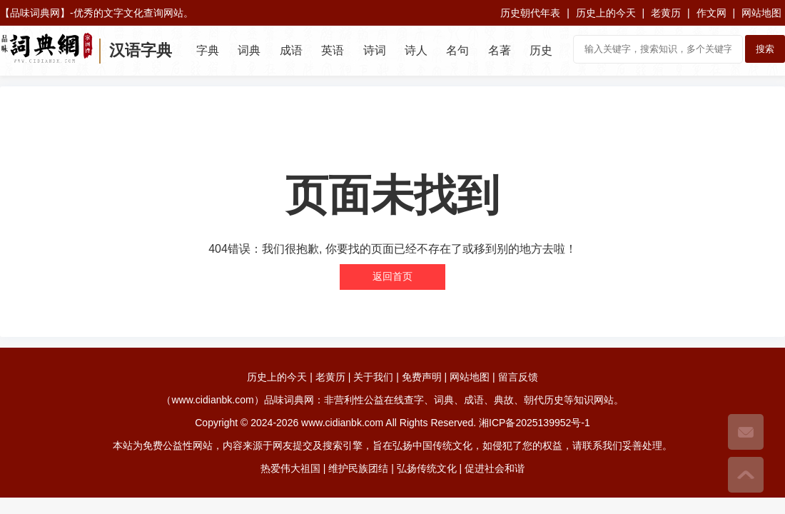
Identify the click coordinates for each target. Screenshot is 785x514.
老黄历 (666, 13)
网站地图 (761, 13)
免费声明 (422, 377)
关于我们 (373, 377)
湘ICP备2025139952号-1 (534, 422)
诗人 (416, 50)
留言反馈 (518, 377)
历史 (541, 50)
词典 (249, 50)
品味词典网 (35, 13)
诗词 (374, 50)
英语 (332, 50)
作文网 (711, 13)
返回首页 (392, 276)
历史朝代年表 (530, 13)
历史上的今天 (606, 13)
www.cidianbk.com (342, 422)
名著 (499, 50)
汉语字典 (140, 50)
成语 (291, 50)
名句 (457, 50)
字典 (207, 50)
